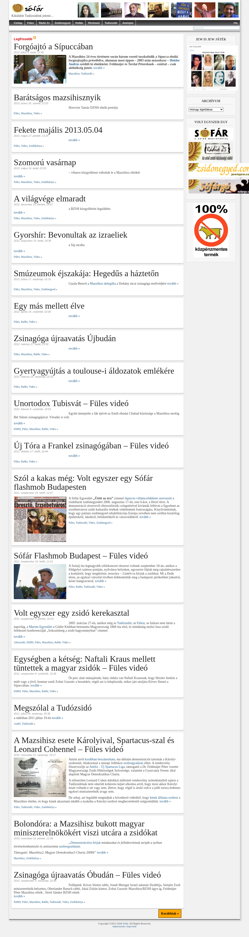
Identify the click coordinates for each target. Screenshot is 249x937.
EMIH (17, 429)
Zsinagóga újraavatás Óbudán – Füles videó (87, 875)
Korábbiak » (170, 913)
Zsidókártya (35, 145)
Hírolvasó (94, 22)
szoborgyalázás (133, 763)
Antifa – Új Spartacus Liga (107, 767)
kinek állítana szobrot (164, 797)
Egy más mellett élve (49, 306)
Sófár (125, 923)
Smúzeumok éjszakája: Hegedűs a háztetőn (86, 273)
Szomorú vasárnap (45, 162)
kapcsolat (132, 926)
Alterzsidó (19, 642)
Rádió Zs (44, 22)
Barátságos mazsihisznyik (57, 97)
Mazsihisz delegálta (103, 283)
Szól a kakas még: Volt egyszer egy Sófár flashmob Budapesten (83, 482)
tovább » (99, 68)
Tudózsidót (124, 623)
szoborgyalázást (69, 846)
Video (36, 113)
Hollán (79, 22)
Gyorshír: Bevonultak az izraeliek (70, 235)
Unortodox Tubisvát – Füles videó (71, 403)
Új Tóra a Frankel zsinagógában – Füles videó (91, 445)
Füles (30, 22)
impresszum (118, 926)
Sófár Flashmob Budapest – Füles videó (81, 555)
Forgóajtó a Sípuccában (53, 46)
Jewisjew (127, 22)
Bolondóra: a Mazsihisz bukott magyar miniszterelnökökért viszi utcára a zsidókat (86, 828)
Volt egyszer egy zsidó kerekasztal (71, 613)
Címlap (18, 22)
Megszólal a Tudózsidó (53, 707)
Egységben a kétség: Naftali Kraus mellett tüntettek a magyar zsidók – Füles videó (84, 663)
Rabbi (24, 321)
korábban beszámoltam (100, 759)
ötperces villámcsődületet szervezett (148, 498)
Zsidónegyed (62, 22)
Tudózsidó (111, 22)
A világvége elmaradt (50, 198)
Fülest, (141, 623)
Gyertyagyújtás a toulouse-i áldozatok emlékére (94, 371)
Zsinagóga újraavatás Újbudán (65, 338)
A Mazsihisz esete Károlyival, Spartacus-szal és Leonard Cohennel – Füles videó (94, 745)
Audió (17, 723)
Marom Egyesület (40, 627)
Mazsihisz (74, 73)
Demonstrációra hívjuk (85, 842)
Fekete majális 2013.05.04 (58, 130)
